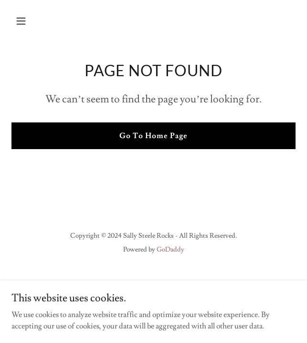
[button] (32, 20)
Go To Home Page (153, 136)
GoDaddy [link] (170, 249)
